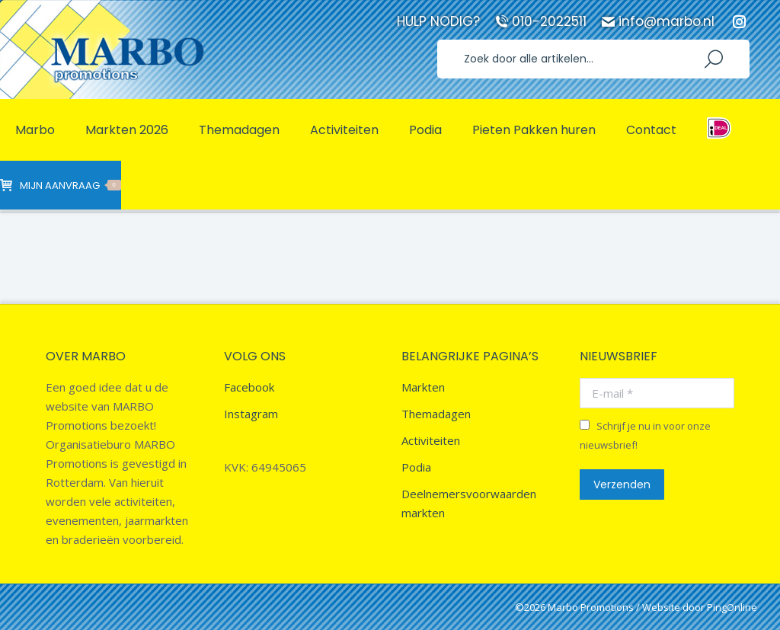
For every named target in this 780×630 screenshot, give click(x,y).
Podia (416, 467)
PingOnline (732, 607)
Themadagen (436, 413)
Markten (423, 387)
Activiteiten (430, 440)
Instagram (251, 413)
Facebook (249, 387)
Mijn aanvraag (60, 185)
